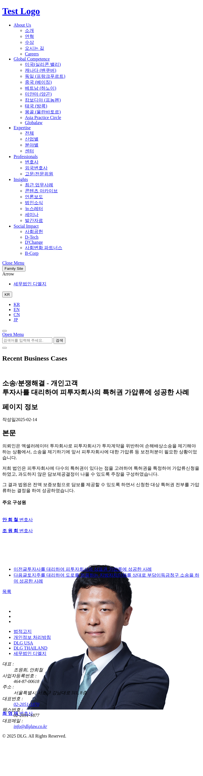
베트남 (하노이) (40, 88)
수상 (29, 42)
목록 (6, 591)
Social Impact (26, 226)
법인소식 (34, 202)
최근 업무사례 (39, 184)
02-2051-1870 (26, 704)
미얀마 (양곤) (38, 94)
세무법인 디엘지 (30, 283)
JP (16, 319)
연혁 (29, 36)
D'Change (34, 242)
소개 (29, 30)
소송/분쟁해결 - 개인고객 (40, 383)
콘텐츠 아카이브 (41, 190)
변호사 (32, 161)
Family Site (14, 268)
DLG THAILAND (30, 648)
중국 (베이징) (38, 82)
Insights (21, 179)
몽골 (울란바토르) (43, 111)
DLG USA (23, 643)
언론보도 (34, 196)
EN (17, 309)
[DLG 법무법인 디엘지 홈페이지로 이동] (30, 601)
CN (17, 314)
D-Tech (32, 237)
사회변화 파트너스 (43, 247)
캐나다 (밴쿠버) (40, 70)
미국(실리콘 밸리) (43, 64)
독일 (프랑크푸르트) (45, 76)
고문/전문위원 (39, 173)
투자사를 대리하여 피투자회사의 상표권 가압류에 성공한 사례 (83, 569)
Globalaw (33, 122)
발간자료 (34, 220)
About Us (22, 25)
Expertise (22, 127)
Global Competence (32, 59)
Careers (32, 53)
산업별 (32, 139)
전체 (29, 133)
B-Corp (32, 253)
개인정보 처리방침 (32, 637)
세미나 (32, 214)
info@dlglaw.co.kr (30, 726)
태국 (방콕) (36, 106)
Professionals (26, 156)
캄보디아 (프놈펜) (43, 100)
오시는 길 (34, 48)
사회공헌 (34, 231)
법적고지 (23, 631)
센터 (29, 150)
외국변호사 (36, 167)
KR (17, 304)
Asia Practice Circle (43, 117)
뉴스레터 (34, 208)
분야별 (32, 145)
